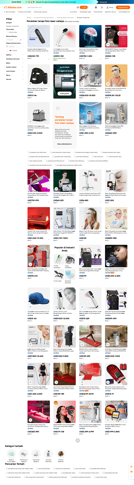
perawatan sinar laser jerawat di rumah (39, 165)
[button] (78, 7)
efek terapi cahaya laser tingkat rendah (18, 473)
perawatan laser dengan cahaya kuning (85, 152)
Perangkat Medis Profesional (65, 17)
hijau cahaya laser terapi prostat (34, 477)
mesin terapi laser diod (114, 156)
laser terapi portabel (43, 468)
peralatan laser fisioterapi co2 (55, 161)
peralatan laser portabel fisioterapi (38, 156)
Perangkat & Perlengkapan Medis (44, 17)
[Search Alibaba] (51, 7)
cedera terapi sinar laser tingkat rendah (45, 473)
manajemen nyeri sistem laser (37, 152)
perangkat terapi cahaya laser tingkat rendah (68, 165)
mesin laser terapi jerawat (62, 468)
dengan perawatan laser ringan (110, 152)
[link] (131, 466)
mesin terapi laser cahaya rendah (60, 152)
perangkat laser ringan (68, 473)
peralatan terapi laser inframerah (80, 477)
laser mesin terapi (79, 468)
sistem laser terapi (100, 477)
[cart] (102, 7)
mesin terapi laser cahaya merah (89, 473)
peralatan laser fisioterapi (76, 161)
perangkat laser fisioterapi (97, 468)
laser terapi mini (97, 156)
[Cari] (84, 7)
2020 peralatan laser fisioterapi (57, 477)
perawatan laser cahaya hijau (62, 156)
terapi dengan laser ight (110, 473)
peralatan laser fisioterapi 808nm (98, 161)
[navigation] (14, 229)
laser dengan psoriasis (35, 161)
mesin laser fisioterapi (81, 156)
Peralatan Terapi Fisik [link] (83, 17)
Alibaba (29, 17)
